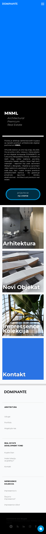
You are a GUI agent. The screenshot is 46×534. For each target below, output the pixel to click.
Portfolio (8, 423)
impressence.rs (10, 491)
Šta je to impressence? (9, 498)
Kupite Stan (9, 453)
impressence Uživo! (12, 505)
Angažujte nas (10, 428)
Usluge (7, 417)
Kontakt (7, 467)
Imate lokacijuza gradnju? (10, 460)
